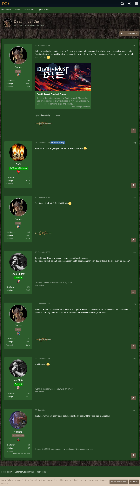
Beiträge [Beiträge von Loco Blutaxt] (9, 290)
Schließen (133, 481)
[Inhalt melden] (133, 131)
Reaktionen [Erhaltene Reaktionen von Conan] (10, 80)
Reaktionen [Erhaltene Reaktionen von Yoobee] (10, 445)
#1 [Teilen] (134, 46)
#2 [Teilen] (134, 143)
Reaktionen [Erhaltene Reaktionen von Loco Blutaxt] (10, 287)
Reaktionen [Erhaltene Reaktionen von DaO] (10, 177)
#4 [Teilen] (134, 252)
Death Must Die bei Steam (52, 94)
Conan (19, 25)
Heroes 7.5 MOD (42, 449)
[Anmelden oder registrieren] (129, 3)
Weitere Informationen (119, 481)
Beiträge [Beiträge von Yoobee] (9, 448)
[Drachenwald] (5, 3)
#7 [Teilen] (134, 410)
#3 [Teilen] (134, 197)
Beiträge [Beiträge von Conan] (9, 84)
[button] (136, 3)
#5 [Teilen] (134, 304)
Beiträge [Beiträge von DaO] (9, 181)
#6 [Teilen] (134, 359)
